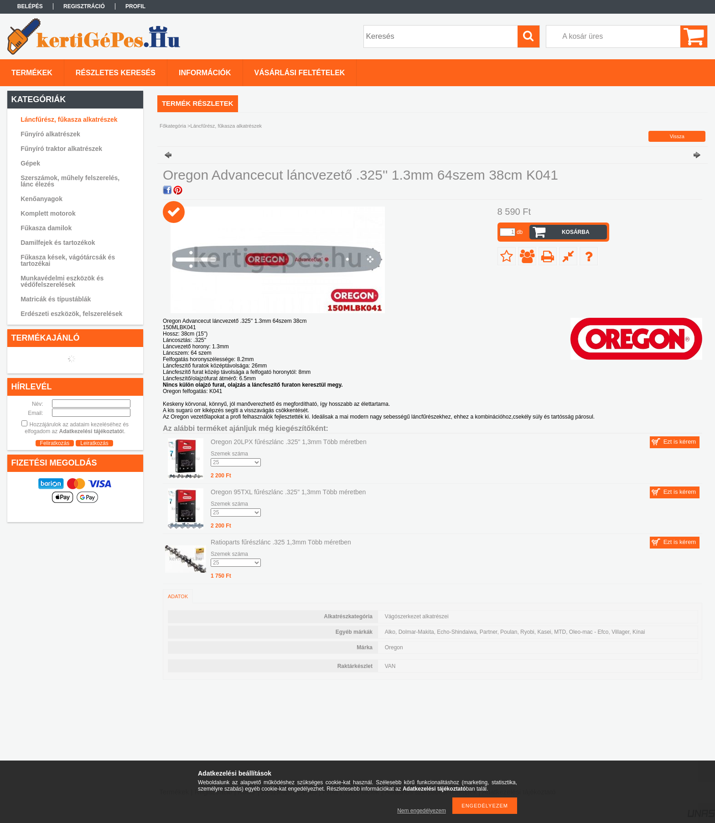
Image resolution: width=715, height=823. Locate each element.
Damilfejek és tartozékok (58, 242)
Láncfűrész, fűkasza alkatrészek (69, 119)
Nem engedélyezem (421, 810)
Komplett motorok (48, 213)
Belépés (30, 6)
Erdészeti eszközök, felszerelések (71, 313)
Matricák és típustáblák (56, 299)
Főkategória (173, 126)
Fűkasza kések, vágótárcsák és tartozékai (68, 260)
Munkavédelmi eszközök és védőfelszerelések (62, 281)
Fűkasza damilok (46, 228)
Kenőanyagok (41, 198)
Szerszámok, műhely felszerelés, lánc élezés (70, 181)
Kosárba (576, 232)
